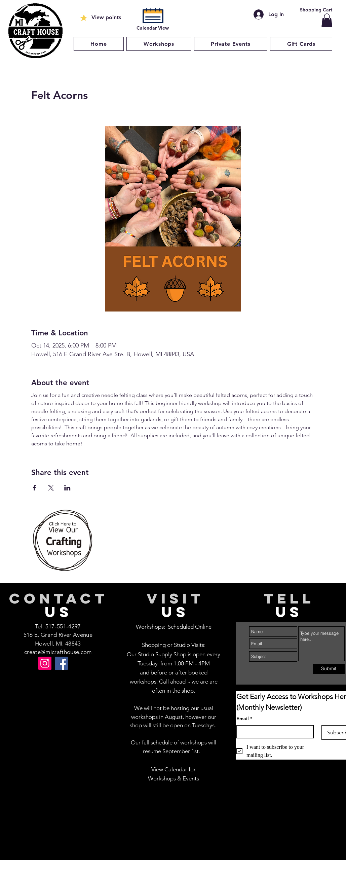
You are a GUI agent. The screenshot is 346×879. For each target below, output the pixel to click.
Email (244, 719)
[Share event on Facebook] (34, 487)
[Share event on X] (51, 487)
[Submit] (329, 669)
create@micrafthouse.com (58, 652)
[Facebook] (61, 663)
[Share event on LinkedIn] (67, 487)
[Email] (273, 732)
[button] (327, 20)
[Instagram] (44, 663)
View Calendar (169, 769)
